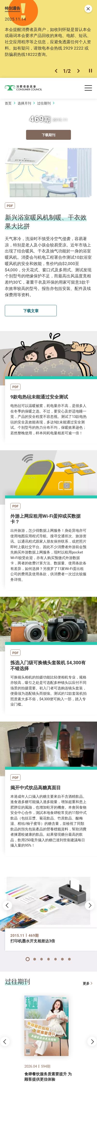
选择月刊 (24, 103)
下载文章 (31, 310)
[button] (56, 71)
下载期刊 (48, 135)
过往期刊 (44, 103)
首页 (8, 103)
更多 (87, 983)
